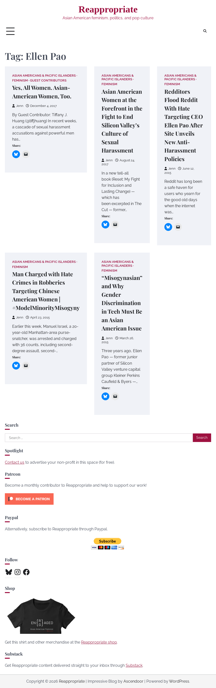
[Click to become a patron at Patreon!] (29, 505)
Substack (134, 665)
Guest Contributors (48, 80)
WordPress (179, 681)
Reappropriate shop (99, 642)
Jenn (17, 106)
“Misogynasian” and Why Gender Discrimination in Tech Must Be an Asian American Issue (122, 303)
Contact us (14, 462)
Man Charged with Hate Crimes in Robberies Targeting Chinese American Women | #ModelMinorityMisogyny (46, 290)
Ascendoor (133, 681)
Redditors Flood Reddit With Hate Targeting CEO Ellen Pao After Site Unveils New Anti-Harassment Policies (183, 125)
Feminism (20, 80)
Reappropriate (108, 9)
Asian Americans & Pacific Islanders (44, 75)
